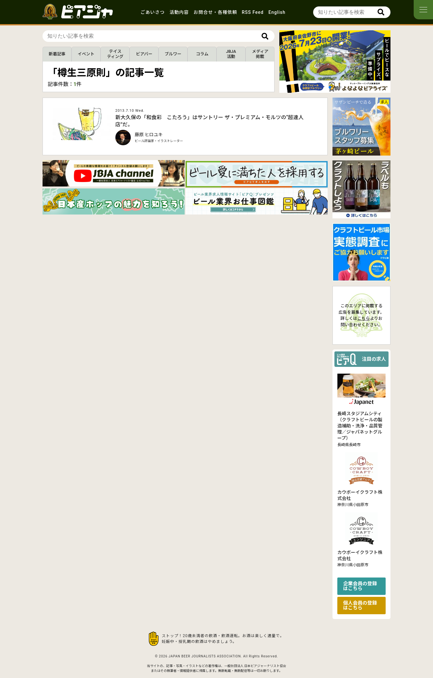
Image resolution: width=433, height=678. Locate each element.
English (276, 12)
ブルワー (173, 54)
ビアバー (144, 54)
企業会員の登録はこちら (360, 586)
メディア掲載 (260, 54)
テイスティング (115, 54)
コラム (202, 54)
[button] (330, 87)
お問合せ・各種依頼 (215, 12)
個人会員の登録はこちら (360, 605)
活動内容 (179, 12)
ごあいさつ (152, 12)
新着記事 (57, 54)
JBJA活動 (231, 54)
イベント (86, 54)
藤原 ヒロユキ (149, 134)
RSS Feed (253, 12)
